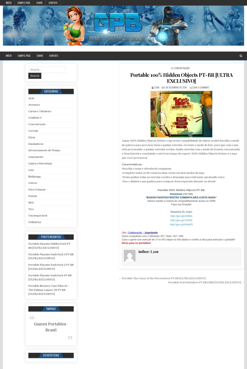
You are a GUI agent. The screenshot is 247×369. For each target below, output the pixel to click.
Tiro (31, 209)
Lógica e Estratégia (40, 163)
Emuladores (35, 144)
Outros (32, 183)
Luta (31, 170)
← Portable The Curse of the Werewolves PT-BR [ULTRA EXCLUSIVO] (162, 278)
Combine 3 (34, 117)
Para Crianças (37, 189)
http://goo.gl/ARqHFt (181, 224)
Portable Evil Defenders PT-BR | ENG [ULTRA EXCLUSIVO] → (206, 282)
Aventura (34, 104)
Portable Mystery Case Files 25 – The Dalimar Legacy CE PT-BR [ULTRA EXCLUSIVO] (48, 289)
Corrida (33, 130)
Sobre (39, 3)
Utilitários (34, 222)
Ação (31, 98)
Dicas (31, 137)
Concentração (182, 68)
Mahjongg (34, 176)
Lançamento (35, 156)
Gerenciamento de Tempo (44, 150)
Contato (53, 3)
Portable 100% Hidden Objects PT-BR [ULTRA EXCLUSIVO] (181, 77)
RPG (31, 202)
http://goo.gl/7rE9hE (181, 220)
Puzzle (32, 196)
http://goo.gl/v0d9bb (181, 216)
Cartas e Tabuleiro (39, 111)
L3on (156, 87)
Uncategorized (37, 215)
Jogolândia (151, 232)
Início (9, 3)
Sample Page (24, 3)
